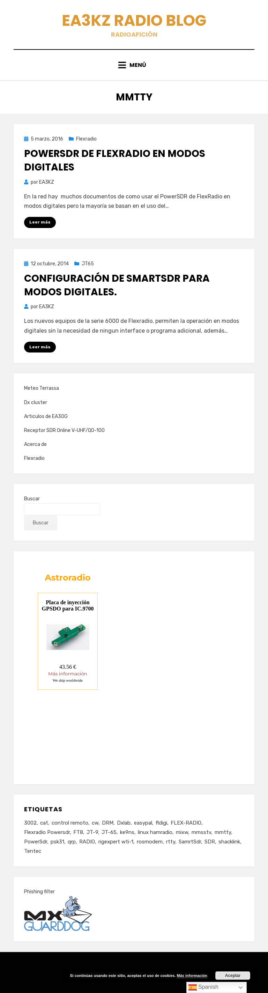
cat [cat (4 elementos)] (44, 823)
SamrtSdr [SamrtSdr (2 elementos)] (190, 842)
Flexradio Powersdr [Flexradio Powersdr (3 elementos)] (47, 832)
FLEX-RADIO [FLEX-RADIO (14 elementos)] (186, 823)
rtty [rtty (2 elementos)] (170, 842)
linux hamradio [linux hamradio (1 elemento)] (155, 832)
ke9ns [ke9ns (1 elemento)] (127, 832)
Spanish (203, 987)
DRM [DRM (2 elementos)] (107, 823)
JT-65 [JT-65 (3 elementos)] (109, 832)
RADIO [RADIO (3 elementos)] (87, 842)
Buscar (32, 499)
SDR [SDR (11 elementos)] (209, 842)
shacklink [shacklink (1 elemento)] (229, 842)
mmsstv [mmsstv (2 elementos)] (201, 832)
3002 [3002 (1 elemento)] (30, 823)
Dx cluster (35, 402)
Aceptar (233, 975)
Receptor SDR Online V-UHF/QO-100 (64, 430)
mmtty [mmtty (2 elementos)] (223, 832)
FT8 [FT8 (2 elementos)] (78, 832)
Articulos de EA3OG (46, 416)
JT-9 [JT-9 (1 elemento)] (92, 832)
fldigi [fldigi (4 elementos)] (161, 823)
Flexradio (86, 139)
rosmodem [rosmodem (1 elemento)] (150, 842)
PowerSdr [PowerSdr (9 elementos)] (35, 842)
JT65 (88, 264)
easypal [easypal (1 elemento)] (143, 823)
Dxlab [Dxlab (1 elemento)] (124, 823)
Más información (192, 975)
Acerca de (35, 444)
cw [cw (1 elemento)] (95, 823)
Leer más (40, 222)
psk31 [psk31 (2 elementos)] (57, 842)
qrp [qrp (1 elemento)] (72, 842)
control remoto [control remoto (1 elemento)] (70, 823)
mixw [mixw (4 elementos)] (182, 832)
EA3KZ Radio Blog (134, 20)
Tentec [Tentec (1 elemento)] (32, 851)
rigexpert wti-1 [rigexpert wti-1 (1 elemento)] (115, 842)
